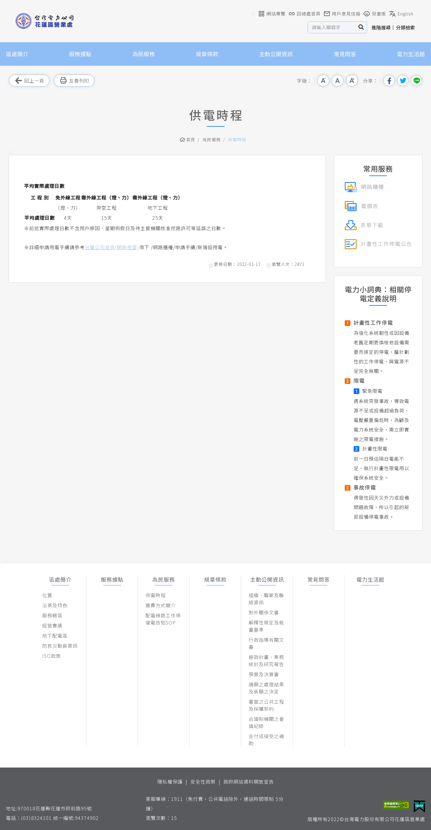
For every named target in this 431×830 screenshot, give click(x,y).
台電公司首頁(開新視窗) (112, 247)
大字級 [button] (352, 81)
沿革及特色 (55, 605)
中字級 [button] (338, 81)
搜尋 (361, 27)
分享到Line (416, 80)
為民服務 (143, 54)
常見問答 (345, 54)
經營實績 (52, 625)
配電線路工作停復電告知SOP (163, 619)
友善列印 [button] (74, 80)
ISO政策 (51, 655)
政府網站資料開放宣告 (248, 781)
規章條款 (207, 54)
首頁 (190, 139)
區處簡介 (17, 54)
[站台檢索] (332, 27)
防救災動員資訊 (60, 645)
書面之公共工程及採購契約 (266, 705)
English (401, 13)
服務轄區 (52, 615)
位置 (47, 595)
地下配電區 (55, 635)
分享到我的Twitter (402, 80)
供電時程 (237, 139)
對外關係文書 (264, 612)
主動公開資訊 (276, 54)
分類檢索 (405, 27)
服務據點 (80, 54)
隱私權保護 (170, 781)
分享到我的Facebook (389, 80)
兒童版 (374, 13)
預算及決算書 (264, 674)
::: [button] (253, 12)
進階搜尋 (381, 27)
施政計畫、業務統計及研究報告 (266, 660)
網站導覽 (272, 13)
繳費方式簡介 (160, 605)
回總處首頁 (305, 13)
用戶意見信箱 (342, 13)
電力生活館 (411, 54)
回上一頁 (29, 80)
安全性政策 (203, 781)
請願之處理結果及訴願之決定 (266, 688)
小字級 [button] (323, 81)
